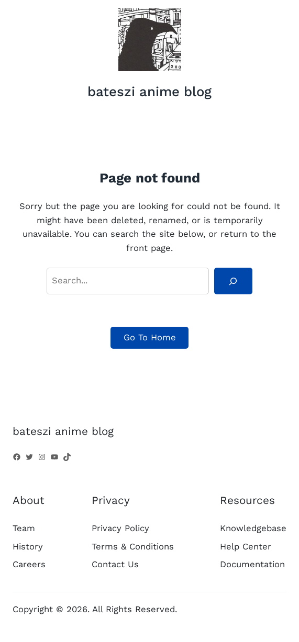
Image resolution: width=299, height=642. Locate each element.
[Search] (233, 281)
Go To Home (150, 337)
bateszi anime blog (149, 91)
